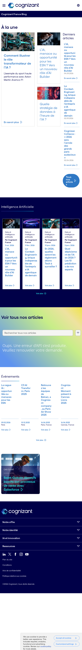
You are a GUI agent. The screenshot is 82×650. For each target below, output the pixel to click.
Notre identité (10, 545)
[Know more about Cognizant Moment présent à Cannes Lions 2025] (65, 410)
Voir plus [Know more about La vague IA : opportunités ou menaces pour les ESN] (4, 444)
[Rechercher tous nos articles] (37, 339)
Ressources (8, 561)
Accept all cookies (63, 638)
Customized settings (65, 644)
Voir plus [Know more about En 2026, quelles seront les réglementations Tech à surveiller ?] (48, 291)
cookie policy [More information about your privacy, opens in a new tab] (45, 646)
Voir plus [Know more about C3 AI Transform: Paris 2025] (24, 444)
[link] (23, 5)
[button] (3, 5)
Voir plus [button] (40, 299)
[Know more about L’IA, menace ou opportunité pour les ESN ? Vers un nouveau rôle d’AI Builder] (69, 57)
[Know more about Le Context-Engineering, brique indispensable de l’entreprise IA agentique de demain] (69, 102)
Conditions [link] (7, 580)
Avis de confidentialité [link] (11, 585)
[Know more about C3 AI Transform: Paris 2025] (25, 410)
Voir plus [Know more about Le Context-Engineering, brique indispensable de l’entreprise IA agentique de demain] (28, 291)
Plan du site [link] (7, 574)
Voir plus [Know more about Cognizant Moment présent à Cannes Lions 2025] (64, 444)
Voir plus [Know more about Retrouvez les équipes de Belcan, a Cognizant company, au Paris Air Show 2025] (44, 444)
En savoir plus (11, 122)
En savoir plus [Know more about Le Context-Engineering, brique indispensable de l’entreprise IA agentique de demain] (69, 126)
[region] (51, 641)
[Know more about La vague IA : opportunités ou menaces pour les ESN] (5, 410)
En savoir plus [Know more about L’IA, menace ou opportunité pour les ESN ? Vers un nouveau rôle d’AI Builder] (69, 78)
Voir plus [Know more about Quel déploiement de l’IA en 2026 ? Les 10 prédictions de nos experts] (68, 291)
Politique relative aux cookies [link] (14, 591)
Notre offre (8, 537)
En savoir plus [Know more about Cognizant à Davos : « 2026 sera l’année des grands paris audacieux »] (69, 171)
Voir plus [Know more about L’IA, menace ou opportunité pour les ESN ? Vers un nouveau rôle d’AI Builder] (8, 291)
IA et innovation (11, 553)
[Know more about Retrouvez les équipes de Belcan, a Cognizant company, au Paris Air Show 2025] (45, 410)
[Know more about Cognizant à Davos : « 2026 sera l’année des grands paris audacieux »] (69, 148)
